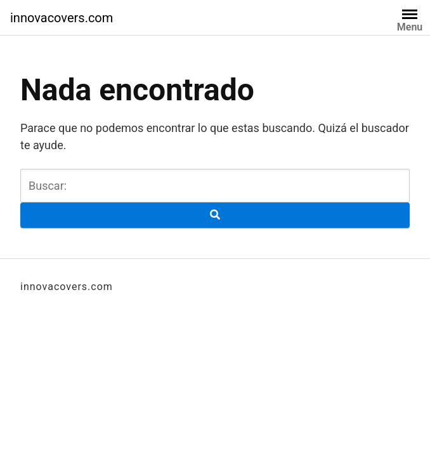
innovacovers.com (61, 17)
